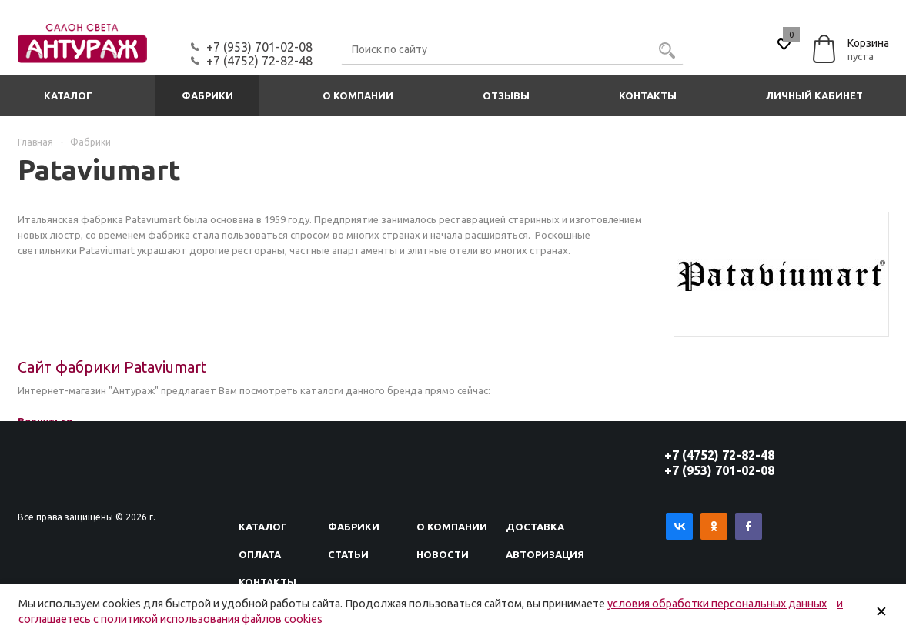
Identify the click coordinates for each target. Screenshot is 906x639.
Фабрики (207, 95)
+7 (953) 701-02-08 (259, 47)
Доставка (535, 526)
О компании (358, 95)
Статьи (348, 554)
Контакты (648, 95)
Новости (442, 554)
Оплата (260, 554)
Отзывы (506, 95)
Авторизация (545, 554)
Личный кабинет (814, 95)
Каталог (68, 95)
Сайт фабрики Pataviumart (112, 367)
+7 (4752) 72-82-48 (259, 61)
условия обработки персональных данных (717, 603)
